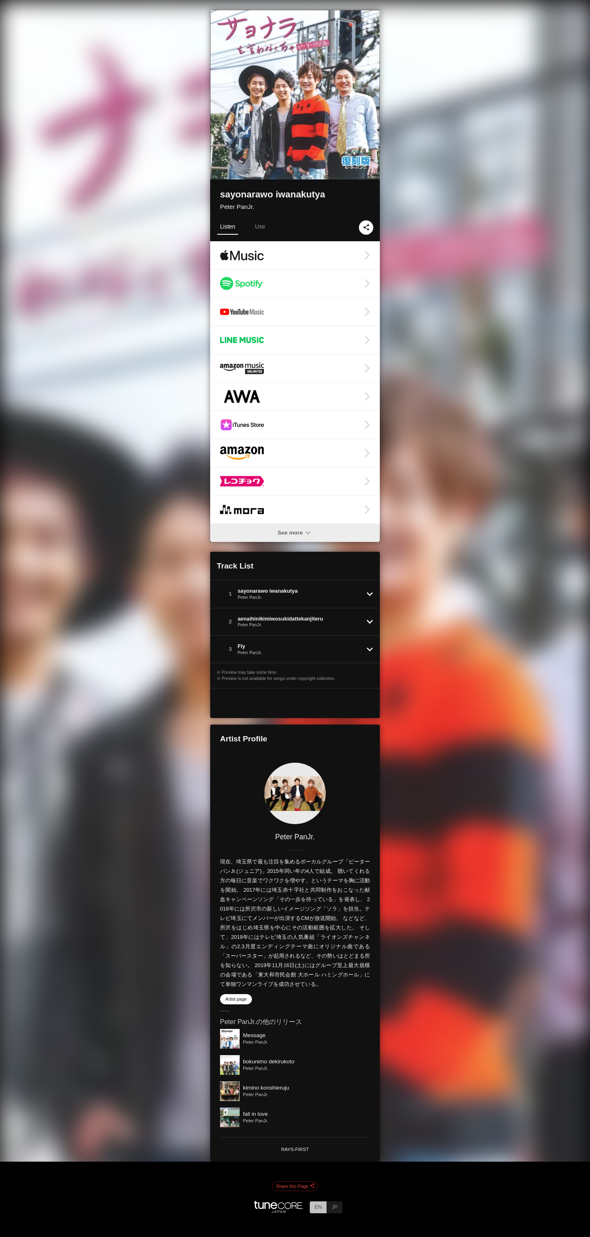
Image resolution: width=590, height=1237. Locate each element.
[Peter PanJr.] (295, 793)
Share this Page (295, 1186)
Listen (227, 226)
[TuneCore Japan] (278, 1210)
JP (334, 1207)
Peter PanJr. (237, 206)
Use (260, 226)
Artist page (236, 999)
